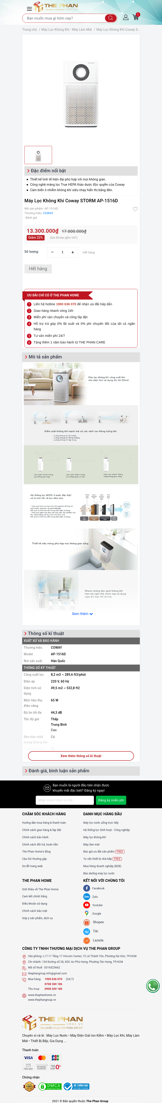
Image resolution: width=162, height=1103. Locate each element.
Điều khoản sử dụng (34, 903)
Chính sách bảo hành (35, 837)
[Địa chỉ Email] (65, 800)
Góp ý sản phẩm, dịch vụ (37, 918)
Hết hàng (38, 268)
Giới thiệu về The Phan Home (40, 889)
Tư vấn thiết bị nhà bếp (102, 859)
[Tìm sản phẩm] (69, 18)
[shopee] (93, 922)
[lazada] (93, 940)
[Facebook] (86, 888)
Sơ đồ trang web (32, 866)
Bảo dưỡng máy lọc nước (99, 873)
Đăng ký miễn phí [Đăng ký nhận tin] (111, 800)
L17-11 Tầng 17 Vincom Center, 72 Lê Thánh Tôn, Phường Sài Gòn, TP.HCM (90, 956)
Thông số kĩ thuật (46, 633)
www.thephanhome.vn (42, 995)
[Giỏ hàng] (135, 17)
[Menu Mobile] (30, 8)
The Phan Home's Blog (36, 851)
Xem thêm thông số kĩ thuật (81, 756)
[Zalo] (86, 896)
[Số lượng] (62, 252)
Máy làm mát (91, 844)
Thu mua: (34, 988)
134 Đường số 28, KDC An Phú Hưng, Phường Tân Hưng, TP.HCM (82, 961)
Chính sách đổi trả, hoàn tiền (40, 844)
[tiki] (90, 931)
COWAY (48, 213)
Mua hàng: (34, 979)
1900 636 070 (54, 979)
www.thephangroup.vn (42, 999)
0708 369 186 (53, 984)
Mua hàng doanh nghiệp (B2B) (102, 866)
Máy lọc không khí (94, 837)
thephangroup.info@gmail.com (47, 973)
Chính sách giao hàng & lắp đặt (41, 830)
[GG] (86, 913)
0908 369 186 (53, 988)
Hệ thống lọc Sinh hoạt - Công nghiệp (106, 830)
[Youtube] (86, 905)
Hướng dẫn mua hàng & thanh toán (44, 822)
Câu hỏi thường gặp (34, 858)
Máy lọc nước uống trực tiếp (101, 822)
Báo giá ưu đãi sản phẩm (103, 851)
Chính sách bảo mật (34, 911)
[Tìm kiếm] (111, 18)
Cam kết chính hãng (34, 896)
